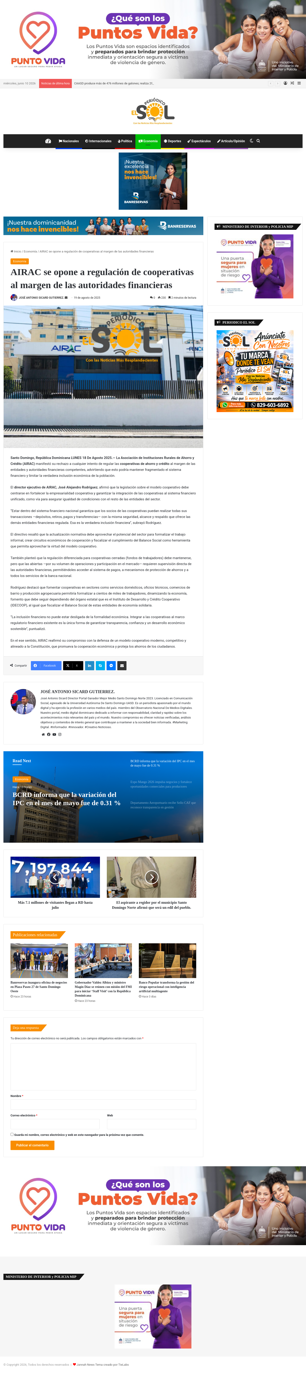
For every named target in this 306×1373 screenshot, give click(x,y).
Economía (148, 141)
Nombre (17, 1096)
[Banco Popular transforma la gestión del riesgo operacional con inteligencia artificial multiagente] (167, 960)
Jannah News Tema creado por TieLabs (103, 1364)
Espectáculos (199, 141)
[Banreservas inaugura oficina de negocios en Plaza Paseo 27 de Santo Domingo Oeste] (39, 960)
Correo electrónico (24, 1115)
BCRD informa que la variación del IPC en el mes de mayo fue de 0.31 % (67, 799)
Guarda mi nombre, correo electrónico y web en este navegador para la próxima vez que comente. (79, 1135)
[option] (103, 797)
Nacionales (69, 141)
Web (110, 1115)
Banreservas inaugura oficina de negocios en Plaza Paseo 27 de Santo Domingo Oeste (39, 987)
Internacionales (98, 141)
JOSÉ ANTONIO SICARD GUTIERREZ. (41, 297)
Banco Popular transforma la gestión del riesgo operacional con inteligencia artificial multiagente (166, 987)
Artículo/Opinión (231, 141)
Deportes (172, 141)
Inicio (16, 251)
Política (125, 141)
